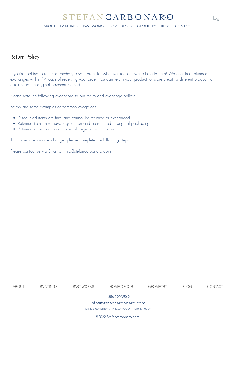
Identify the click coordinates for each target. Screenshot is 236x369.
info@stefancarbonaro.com (88, 151)
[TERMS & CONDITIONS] (97, 309)
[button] (166, 17)
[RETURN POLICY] (142, 309)
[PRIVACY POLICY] (121, 309)
